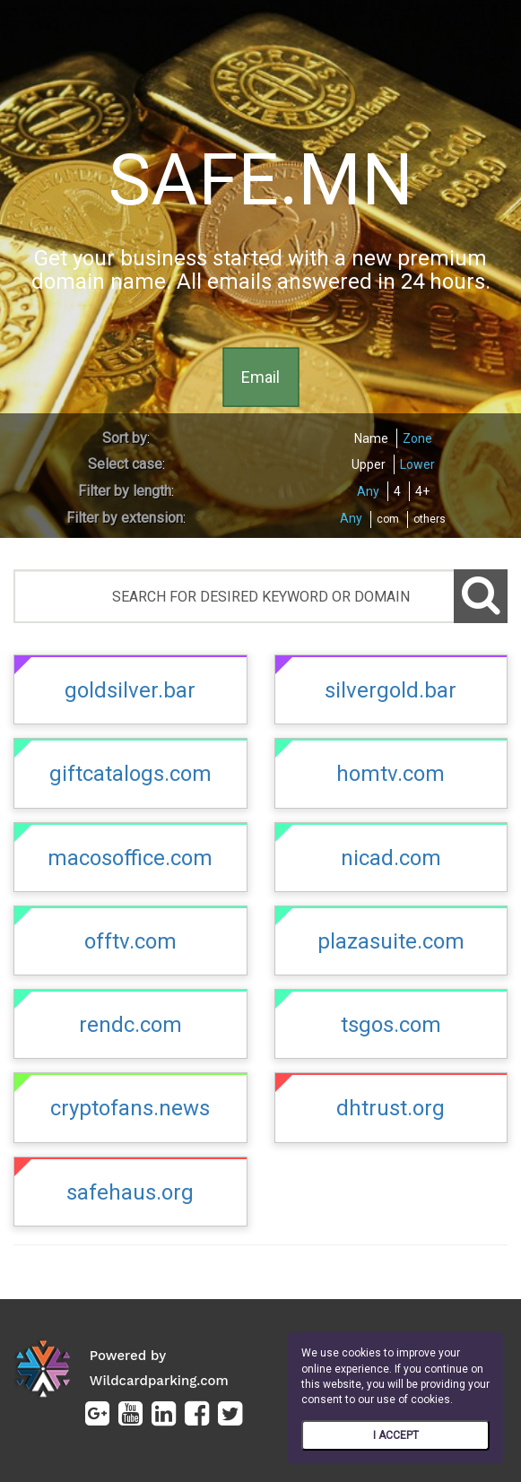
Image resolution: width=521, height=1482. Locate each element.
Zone (417, 438)
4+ (422, 491)
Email (260, 376)
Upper (369, 464)
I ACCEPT (396, 1435)
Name (371, 438)
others (429, 519)
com (388, 519)
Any (368, 491)
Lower (417, 464)
